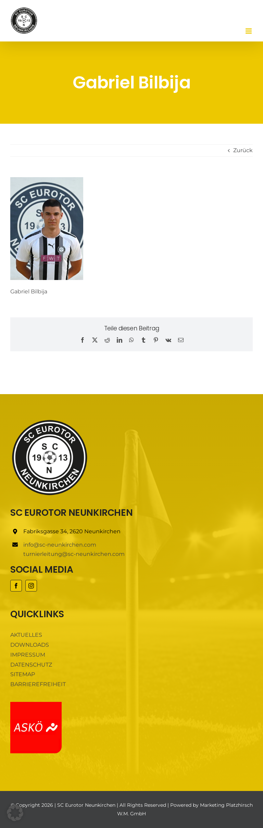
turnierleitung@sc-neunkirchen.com (74, 554)
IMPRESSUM (27, 655)
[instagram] (31, 586)
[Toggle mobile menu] (249, 31)
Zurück (243, 150)
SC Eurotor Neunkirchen (86, 805)
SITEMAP (22, 674)
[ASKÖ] (36, 704)
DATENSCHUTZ (31, 664)
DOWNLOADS (29, 645)
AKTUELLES (26, 635)
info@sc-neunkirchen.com (59, 544)
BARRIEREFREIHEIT (38, 684)
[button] (15, 813)
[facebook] (16, 586)
